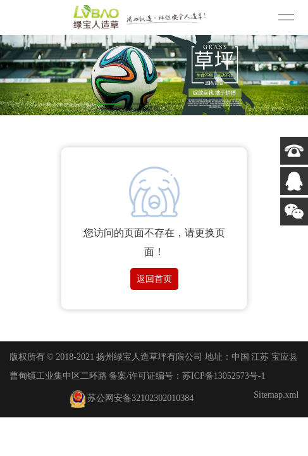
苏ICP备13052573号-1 (223, 376)
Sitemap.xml (276, 395)
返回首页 (154, 279)
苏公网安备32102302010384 (132, 398)
